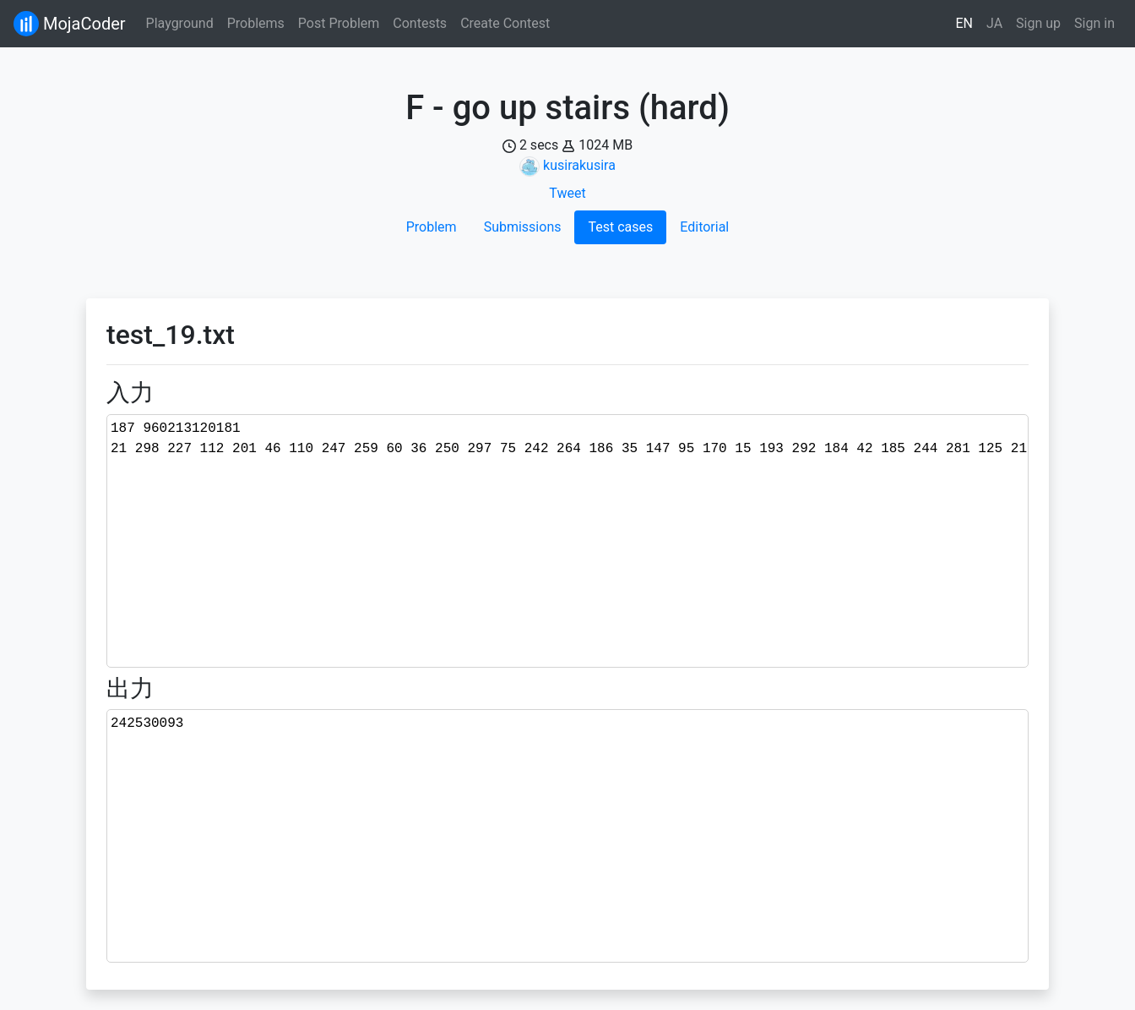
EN (965, 23)
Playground (180, 23)
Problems (256, 23)
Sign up (1038, 23)
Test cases (620, 227)
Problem (431, 227)
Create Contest (505, 23)
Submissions (523, 227)
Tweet (567, 193)
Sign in (1094, 23)
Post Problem (338, 23)
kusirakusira (579, 165)
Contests (420, 23)
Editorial (704, 227)
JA (994, 23)
